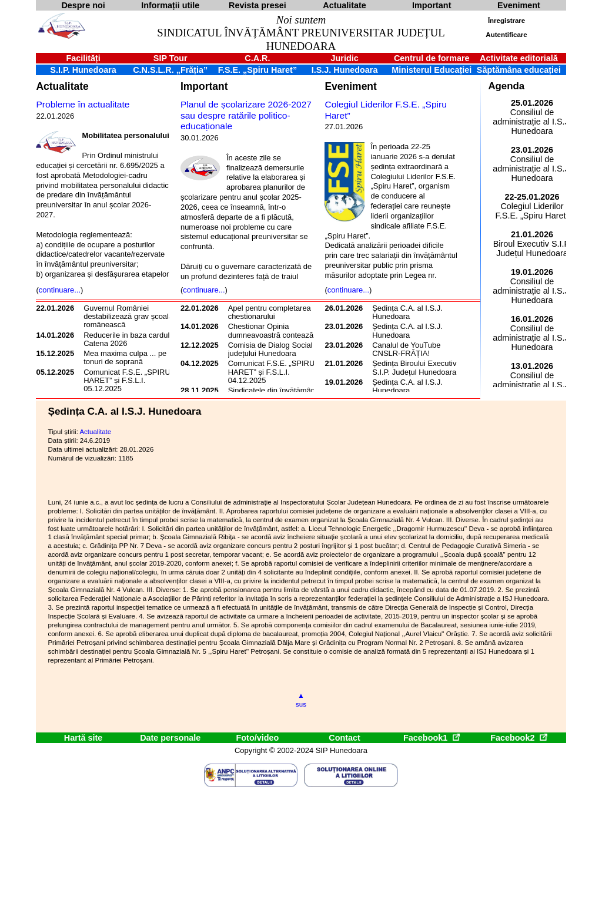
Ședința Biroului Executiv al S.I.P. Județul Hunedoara (418, 367)
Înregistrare (506, 20)
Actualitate (62, 86)
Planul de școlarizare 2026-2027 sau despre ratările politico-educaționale (246, 115)
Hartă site (83, 737)
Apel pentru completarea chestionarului (269, 312)
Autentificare (506, 34)
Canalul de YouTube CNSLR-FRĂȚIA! (406, 349)
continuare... (60, 289)
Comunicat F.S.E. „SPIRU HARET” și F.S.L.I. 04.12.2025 (271, 372)
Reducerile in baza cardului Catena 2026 (129, 339)
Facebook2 (518, 737)
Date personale (170, 737)
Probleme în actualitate (82, 104)
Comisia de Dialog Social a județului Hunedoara (273, 349)
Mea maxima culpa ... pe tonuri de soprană (124, 357)
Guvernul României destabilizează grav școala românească (128, 317)
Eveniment (350, 86)
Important (204, 86)
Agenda (506, 86)
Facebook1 (431, 737)
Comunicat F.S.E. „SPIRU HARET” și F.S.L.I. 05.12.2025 (126, 381)
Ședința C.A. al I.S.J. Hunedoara (407, 312)
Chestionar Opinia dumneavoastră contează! (272, 330)
